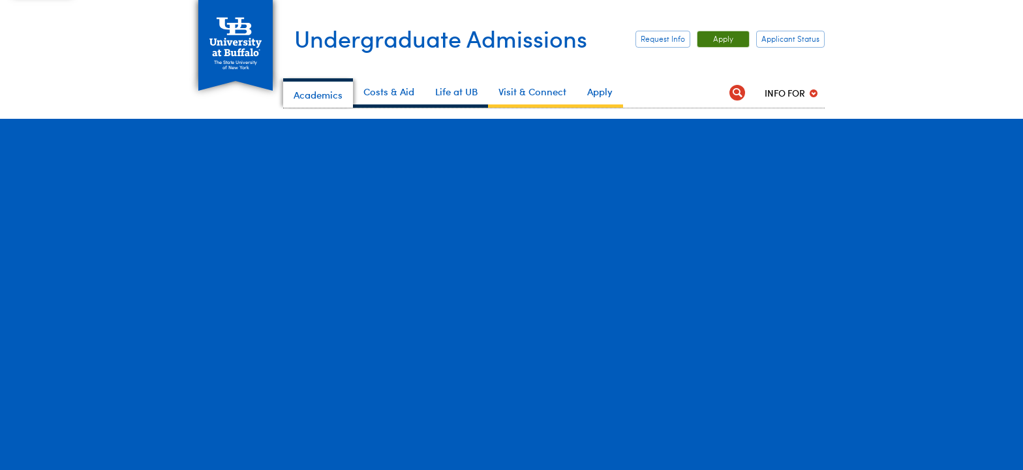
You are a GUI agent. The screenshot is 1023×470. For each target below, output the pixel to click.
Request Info (663, 40)
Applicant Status (790, 40)
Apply (715, 39)
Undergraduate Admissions (440, 38)
